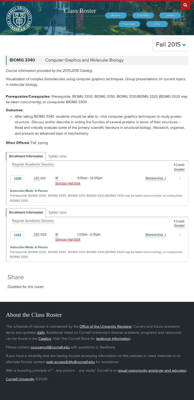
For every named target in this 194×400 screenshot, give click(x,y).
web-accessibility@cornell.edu (70, 362)
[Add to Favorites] (29, 178)
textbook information (113, 338)
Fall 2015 (171, 45)
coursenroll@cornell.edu (50, 347)
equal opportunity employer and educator (152, 370)
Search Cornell (185, 5)
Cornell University (20, 379)
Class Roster (80, 10)
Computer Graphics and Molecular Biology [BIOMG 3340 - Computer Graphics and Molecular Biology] (84, 60)
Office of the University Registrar (106, 326)
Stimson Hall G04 (67, 183)
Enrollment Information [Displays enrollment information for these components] (26, 156)
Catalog (44, 338)
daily (40, 332)
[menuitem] (116, 15)
